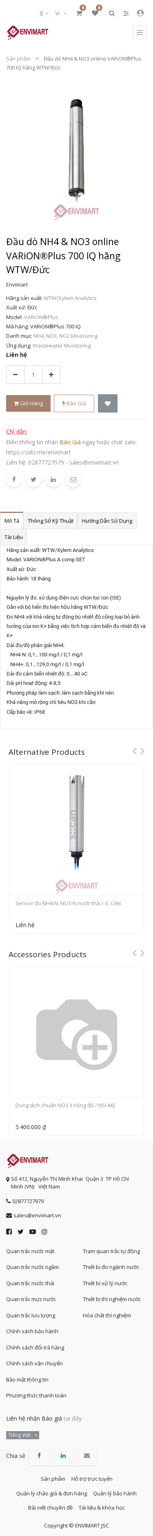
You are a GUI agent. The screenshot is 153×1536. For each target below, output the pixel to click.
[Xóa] (15, 374)
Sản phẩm (18, 58)
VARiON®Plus (41, 317)
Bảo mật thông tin (27, 1379)
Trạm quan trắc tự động (111, 1251)
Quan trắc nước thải (30, 1283)
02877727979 (46, 462)
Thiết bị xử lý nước (105, 1283)
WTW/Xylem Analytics (70, 298)
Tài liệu (13, 537)
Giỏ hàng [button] (28, 403)
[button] (108, 403)
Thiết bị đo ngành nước (111, 1267)
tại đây (73, 1418)
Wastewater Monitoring (62, 345)
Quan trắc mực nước (31, 1299)
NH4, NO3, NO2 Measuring (65, 335)
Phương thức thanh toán (36, 1395)
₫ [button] (42, 13)
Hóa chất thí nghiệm (107, 1315)
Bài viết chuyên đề (50, 1507)
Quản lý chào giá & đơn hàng (51, 1493)
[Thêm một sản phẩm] (51, 374)
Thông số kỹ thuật (50, 520)
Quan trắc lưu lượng (30, 1315)
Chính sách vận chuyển (34, 1363)
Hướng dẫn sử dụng (107, 520)
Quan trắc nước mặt (30, 1251)
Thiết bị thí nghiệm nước (112, 1299)
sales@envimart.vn (94, 462)
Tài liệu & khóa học (102, 1507)
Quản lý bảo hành (115, 1493)
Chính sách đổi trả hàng (35, 1347)
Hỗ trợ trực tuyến (92, 1478)
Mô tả (11, 520)
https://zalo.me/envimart (38, 452)
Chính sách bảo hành (32, 1331)
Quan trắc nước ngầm (32, 1267)
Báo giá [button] (74, 403)
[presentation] (132, 751)
